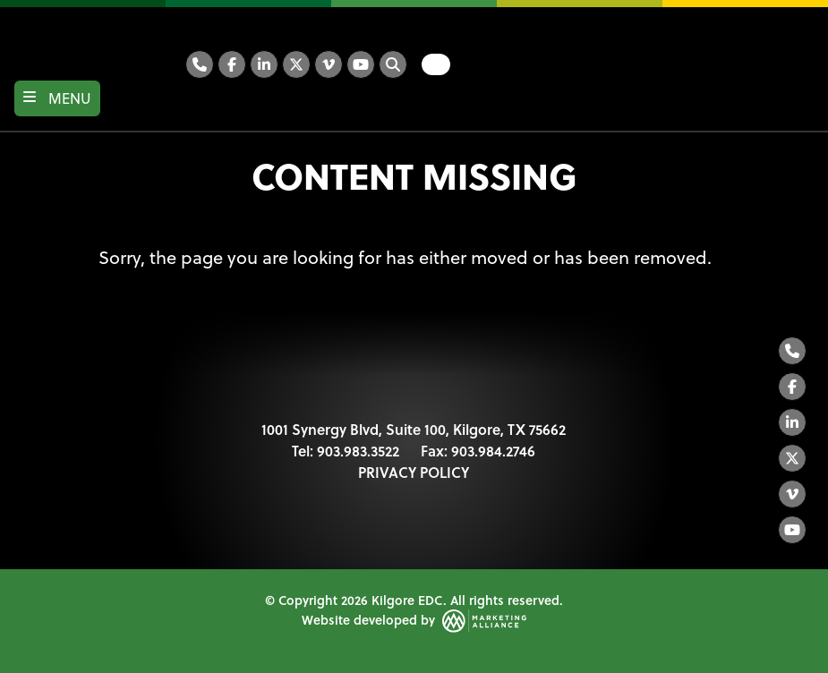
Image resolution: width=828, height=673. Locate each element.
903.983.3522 (358, 450)
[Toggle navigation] (57, 98)
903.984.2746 (493, 450)
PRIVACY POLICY (413, 472)
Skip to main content (0, 15)
